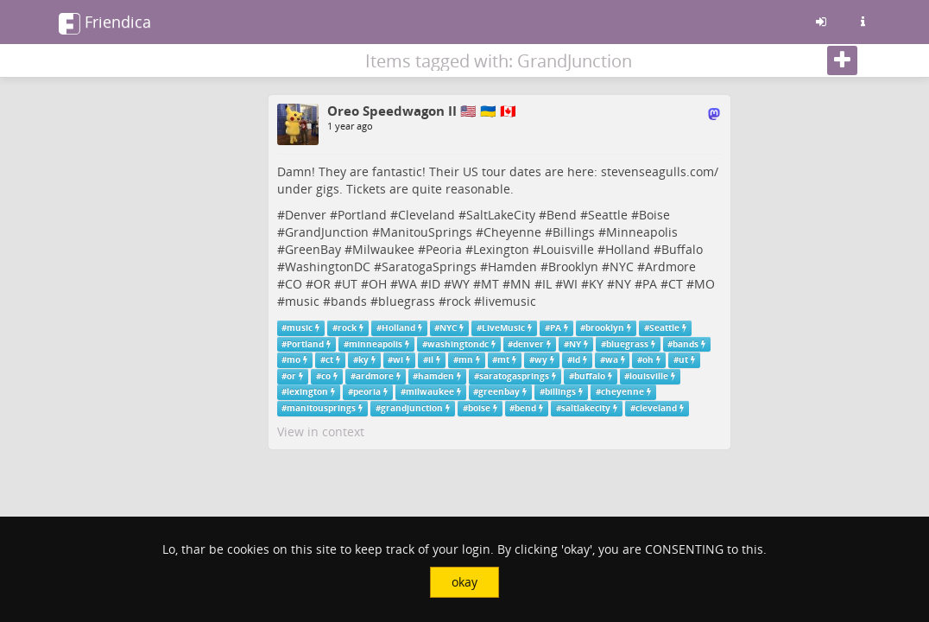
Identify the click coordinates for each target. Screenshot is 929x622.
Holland (627, 249)
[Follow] (842, 60)
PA (649, 284)
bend (525, 408)
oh (648, 359)
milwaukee (430, 391)
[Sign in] (821, 21)
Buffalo (682, 249)
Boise (654, 214)
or (291, 376)
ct (329, 359)
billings (560, 391)
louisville (648, 376)
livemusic (509, 301)
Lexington (501, 249)
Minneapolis (642, 232)
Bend (562, 214)
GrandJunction (327, 232)
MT (490, 284)
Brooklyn (573, 266)
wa (611, 359)
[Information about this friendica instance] (862, 21)
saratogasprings (514, 376)
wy (540, 359)
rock (458, 301)
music (302, 301)
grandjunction (412, 408)
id (576, 359)
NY (623, 284)
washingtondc (458, 344)
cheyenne (622, 391)
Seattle (608, 214)
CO (293, 284)
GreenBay (313, 249)
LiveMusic (503, 327)
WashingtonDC (327, 266)
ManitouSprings (426, 232)
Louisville (567, 249)
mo (293, 359)
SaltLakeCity (500, 214)
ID (434, 284)
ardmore (375, 376)
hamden (436, 376)
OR (322, 284)
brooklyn (604, 327)
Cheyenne (512, 232)
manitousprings (321, 408)
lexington (307, 391)
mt (503, 359)
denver (528, 344)
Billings (574, 232)
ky (363, 359)
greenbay (499, 391)
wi (398, 359)
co (326, 376)
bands (349, 301)
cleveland (656, 408)
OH (378, 284)
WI (570, 284)
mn (465, 359)
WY (461, 284)
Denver (305, 214)
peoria (367, 391)
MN (520, 284)
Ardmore (670, 266)
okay (464, 582)
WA (407, 284)
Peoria (444, 249)
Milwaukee (383, 249)
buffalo (589, 376)
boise (479, 408)
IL (547, 284)
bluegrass (406, 301)
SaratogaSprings (429, 266)
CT (675, 284)
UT (349, 284)
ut (683, 359)
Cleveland (426, 214)
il (430, 359)
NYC (622, 266)
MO (704, 284)
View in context (320, 431)
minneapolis (375, 344)
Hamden (512, 266)
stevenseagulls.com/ (659, 171)
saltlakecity (585, 408)
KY (596, 284)
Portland (362, 214)
